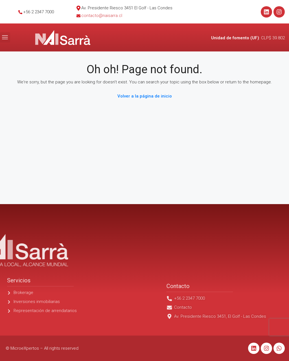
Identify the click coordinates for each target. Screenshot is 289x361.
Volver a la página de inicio (144, 96)
